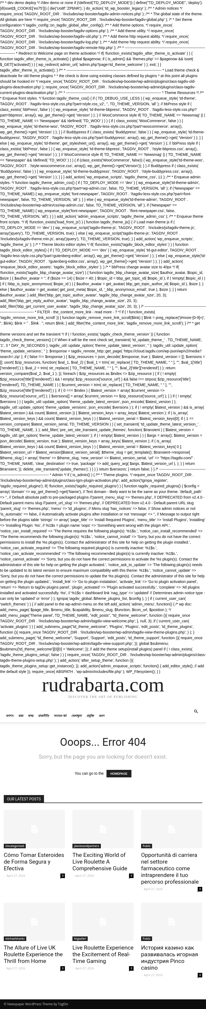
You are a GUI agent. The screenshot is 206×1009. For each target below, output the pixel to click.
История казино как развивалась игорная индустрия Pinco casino (169, 957)
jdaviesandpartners (86, 846)
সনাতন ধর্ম (60, 716)
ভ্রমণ (102, 716)
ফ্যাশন (10, 716)
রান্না (21, 716)
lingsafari (80, 938)
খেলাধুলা (76, 716)
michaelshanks (15, 938)
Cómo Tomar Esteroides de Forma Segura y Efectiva (34, 862)
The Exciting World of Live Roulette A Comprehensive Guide (99, 862)
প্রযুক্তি (90, 716)
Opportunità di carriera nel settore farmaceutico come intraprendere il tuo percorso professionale (170, 868)
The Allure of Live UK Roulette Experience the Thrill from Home (33, 954)
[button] (195, 711)
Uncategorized (14, 846)
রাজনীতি (43, 716)
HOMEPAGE (119, 773)
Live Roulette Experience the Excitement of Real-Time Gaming (103, 954)
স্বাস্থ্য (31, 716)
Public (146, 846)
